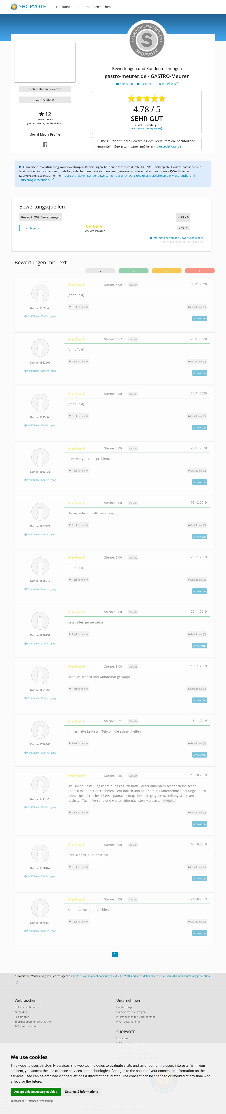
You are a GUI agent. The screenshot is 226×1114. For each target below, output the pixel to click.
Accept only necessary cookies (35, 1091)
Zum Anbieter (45, 100)
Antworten (199, 318)
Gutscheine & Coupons (28, 1007)
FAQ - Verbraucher (26, 1026)
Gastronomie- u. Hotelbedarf (157, 83)
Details (133, 284)
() (197, 307)
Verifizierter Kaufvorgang (40, 316)
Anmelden (21, 1012)
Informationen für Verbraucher (33, 1021)
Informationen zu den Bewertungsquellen (176, 238)
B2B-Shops (125, 83)
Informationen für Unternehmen (136, 1017)
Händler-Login (124, 1007)
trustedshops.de (168, 146)
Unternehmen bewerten (45, 89)
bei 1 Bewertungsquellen (146, 128)
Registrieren (22, 1017)
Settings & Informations (81, 1091)
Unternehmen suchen (94, 7)
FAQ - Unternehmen (128, 1021)
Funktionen (64, 7)
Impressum (17, 1101)
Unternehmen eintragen (131, 1012)
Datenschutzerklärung (40, 1101)
